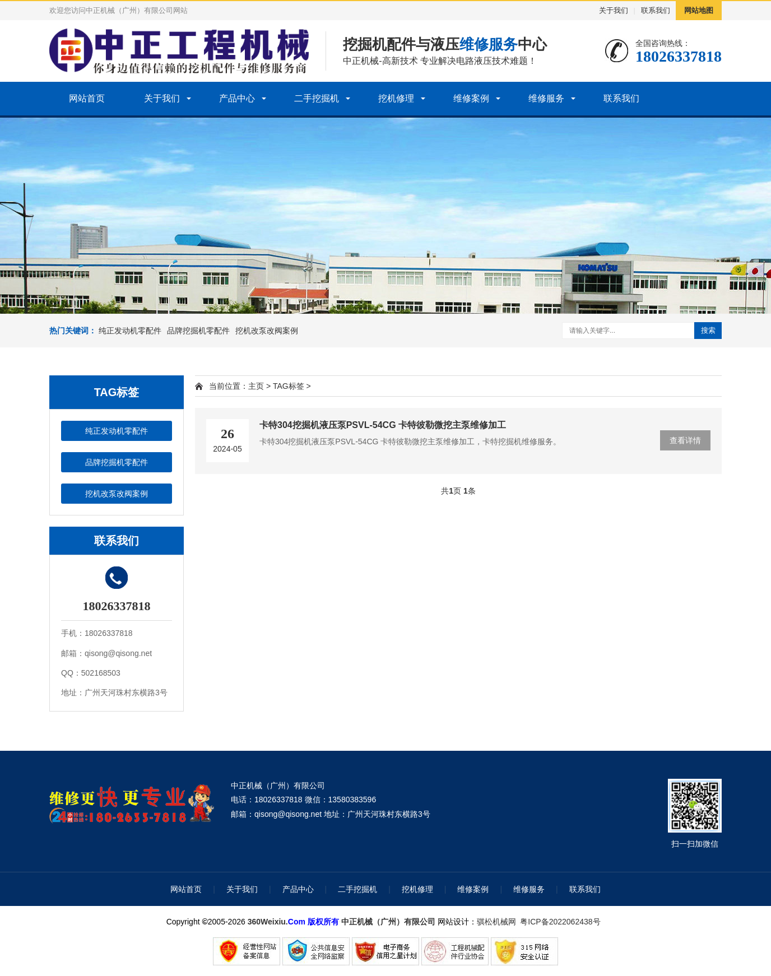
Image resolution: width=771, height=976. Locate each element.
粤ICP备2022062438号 (562, 921)
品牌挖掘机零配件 (198, 330)
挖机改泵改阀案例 (266, 330)
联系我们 (655, 10)
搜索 (708, 330)
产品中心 (237, 98)
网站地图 (698, 10)
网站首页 (87, 98)
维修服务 (546, 98)
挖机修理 (396, 98)
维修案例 (471, 98)
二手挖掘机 (316, 98)
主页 (256, 386)
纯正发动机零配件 (130, 330)
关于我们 (613, 10)
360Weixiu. (268, 921)
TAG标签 (288, 386)
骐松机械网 (496, 921)
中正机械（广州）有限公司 (388, 921)
